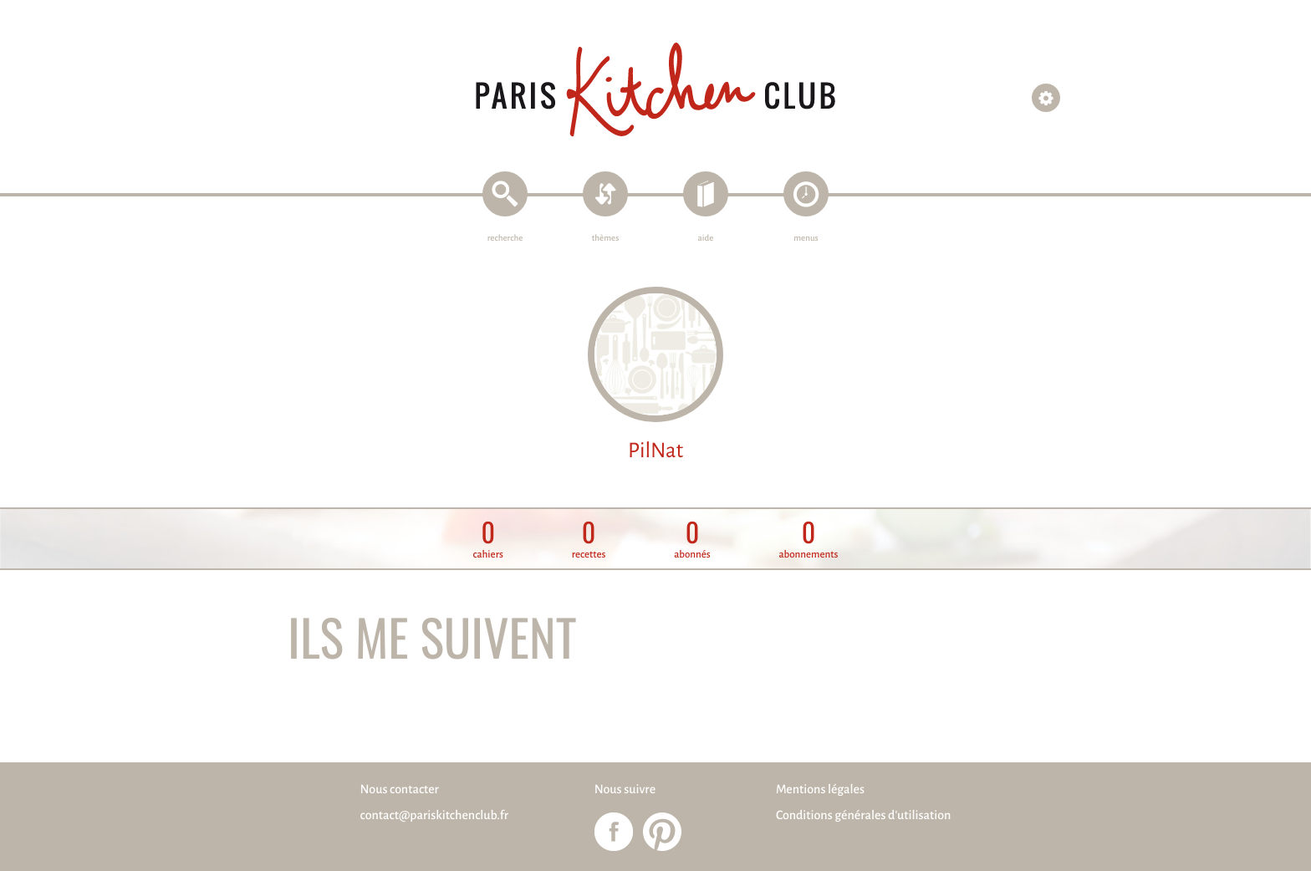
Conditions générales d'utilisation (863, 816)
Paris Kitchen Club (655, 90)
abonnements (808, 539)
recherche (505, 238)
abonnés (692, 539)
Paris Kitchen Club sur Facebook (613, 831)
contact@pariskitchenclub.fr (434, 816)
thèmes (606, 238)
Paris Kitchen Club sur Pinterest (662, 831)
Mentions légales (820, 790)
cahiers (488, 539)
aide (706, 238)
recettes (589, 539)
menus (805, 238)
